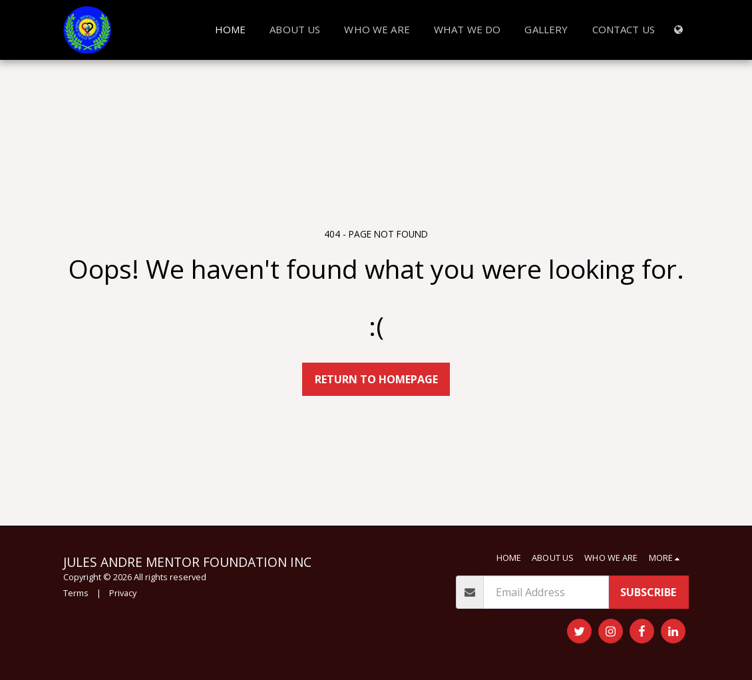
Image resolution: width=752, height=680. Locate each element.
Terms (76, 593)
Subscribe (648, 592)
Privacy (122, 593)
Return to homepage (376, 379)
